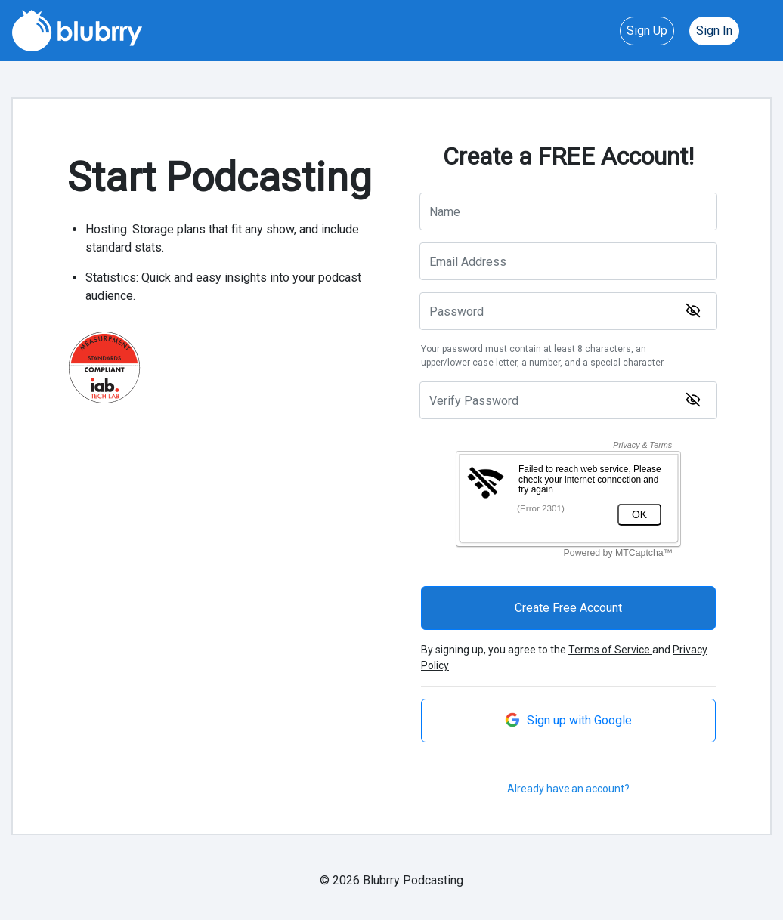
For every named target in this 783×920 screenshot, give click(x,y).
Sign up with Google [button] (568, 719)
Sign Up (647, 30)
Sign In (714, 30)
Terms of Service (610, 650)
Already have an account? (568, 789)
